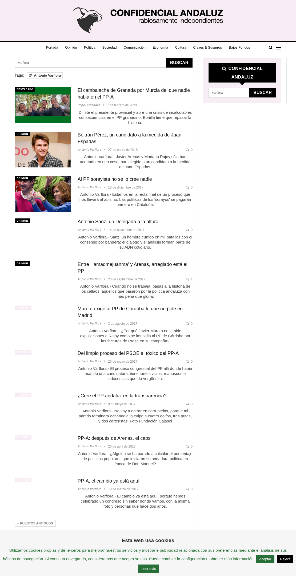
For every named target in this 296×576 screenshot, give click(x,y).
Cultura (188, 47)
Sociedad (113, 47)
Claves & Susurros (216, 47)
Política (92, 47)
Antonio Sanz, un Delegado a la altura (118, 221)
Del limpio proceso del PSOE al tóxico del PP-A (128, 353)
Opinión (73, 47)
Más (242, 47)
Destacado (25, 89)
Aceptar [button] (265, 559)
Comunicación (140, 47)
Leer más (148, 569)
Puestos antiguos (35, 523)
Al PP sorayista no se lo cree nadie (115, 179)
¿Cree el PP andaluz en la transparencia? (122, 395)
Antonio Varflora (45, 75)
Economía (167, 47)
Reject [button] (285, 559)
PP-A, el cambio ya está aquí (108, 481)
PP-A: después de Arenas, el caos (114, 438)
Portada (53, 47)
